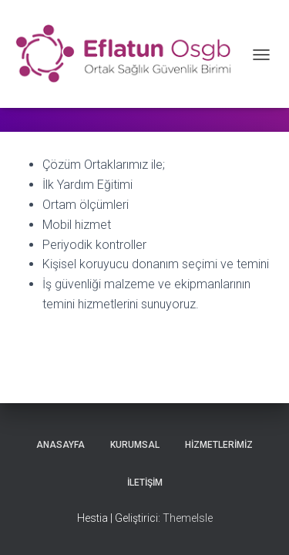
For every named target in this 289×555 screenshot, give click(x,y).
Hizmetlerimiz (219, 444)
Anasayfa (60, 444)
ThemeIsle (188, 518)
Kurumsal (135, 444)
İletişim (145, 482)
